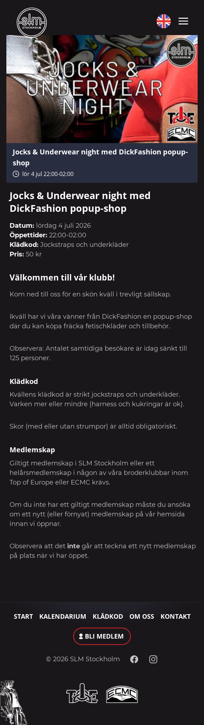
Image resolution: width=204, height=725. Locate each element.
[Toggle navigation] (183, 20)
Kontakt (176, 616)
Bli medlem (104, 636)
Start (23, 616)
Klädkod (108, 616)
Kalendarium (62, 616)
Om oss (141, 616)
